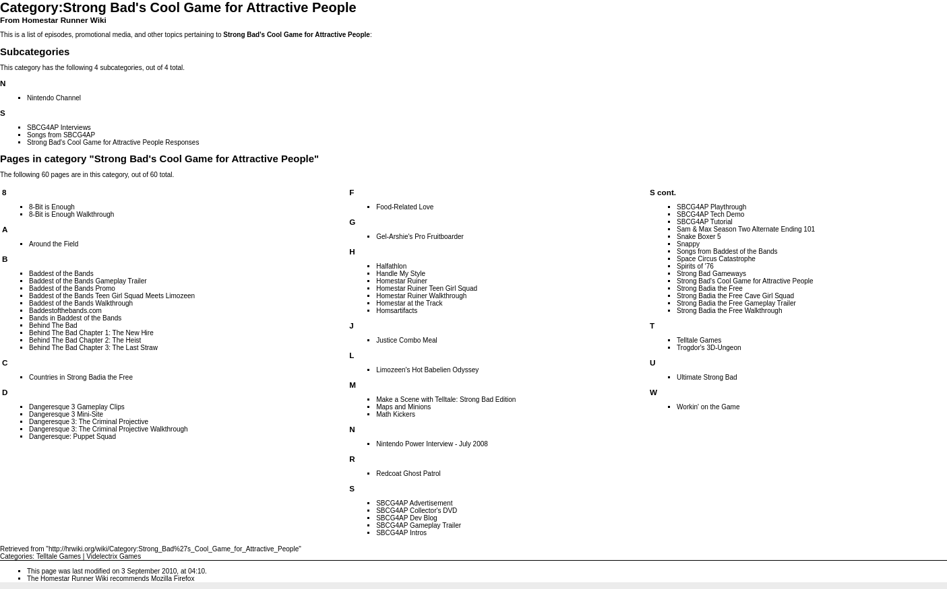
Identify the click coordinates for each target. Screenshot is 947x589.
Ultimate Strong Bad (707, 377)
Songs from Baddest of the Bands (727, 251)
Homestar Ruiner (401, 281)
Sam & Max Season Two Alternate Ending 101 (746, 229)
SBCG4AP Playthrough (711, 207)
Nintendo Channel (54, 98)
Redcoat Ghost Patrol (408, 473)
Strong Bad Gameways (711, 273)
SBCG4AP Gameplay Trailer (418, 525)
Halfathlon (391, 266)
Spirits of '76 (695, 266)
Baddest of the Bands (61, 273)
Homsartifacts (396, 310)
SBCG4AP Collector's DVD (416, 510)
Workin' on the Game (708, 407)
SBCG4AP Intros (401, 532)
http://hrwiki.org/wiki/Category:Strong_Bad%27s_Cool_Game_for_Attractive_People (174, 549)
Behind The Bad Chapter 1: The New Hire (91, 333)
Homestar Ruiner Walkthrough (421, 296)
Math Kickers (395, 414)
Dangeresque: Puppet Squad (72, 436)
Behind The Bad (53, 325)
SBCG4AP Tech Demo (710, 214)
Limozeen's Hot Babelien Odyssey (427, 370)
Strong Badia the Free (710, 288)
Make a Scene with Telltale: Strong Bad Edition (446, 399)
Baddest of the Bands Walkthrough (81, 303)
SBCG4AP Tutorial (705, 222)
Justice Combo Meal (406, 340)
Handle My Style (400, 273)
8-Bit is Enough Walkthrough (71, 214)
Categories (16, 556)
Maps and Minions (403, 407)
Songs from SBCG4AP (61, 135)
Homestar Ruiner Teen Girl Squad (426, 288)
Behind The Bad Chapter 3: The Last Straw (93, 347)
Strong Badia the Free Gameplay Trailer (736, 303)
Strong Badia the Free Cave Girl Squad (735, 296)
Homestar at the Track (409, 303)
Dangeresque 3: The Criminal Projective (88, 421)
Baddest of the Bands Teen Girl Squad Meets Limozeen (112, 296)
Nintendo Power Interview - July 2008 (432, 444)
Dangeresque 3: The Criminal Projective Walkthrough (108, 429)
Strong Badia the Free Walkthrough (729, 310)
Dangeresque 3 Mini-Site (66, 414)
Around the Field (53, 244)
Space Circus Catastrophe (716, 259)
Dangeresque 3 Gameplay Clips (77, 407)
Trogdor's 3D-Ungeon (709, 347)
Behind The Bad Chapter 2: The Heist (85, 340)
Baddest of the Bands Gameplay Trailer (88, 281)
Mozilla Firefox (172, 578)
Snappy (688, 244)
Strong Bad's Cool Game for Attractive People (296, 34)
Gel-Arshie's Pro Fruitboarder (420, 236)
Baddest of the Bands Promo (72, 288)
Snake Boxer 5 (699, 236)
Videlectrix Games (113, 556)
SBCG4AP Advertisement (414, 503)
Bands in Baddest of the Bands (75, 318)
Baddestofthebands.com (65, 310)
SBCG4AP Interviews (59, 127)
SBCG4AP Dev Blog (406, 518)
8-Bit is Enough (52, 207)
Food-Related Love (404, 207)
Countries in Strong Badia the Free (81, 377)
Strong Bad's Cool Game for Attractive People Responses (113, 142)
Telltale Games (699, 340)
